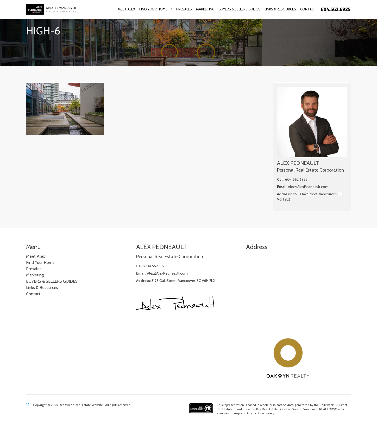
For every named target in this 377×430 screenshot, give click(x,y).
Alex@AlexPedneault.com (308, 186)
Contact (308, 9)
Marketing (205, 9)
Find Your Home (153, 9)
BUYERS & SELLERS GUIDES (239, 9)
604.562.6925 (296, 179)
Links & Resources (280, 9)
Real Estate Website (89, 405)
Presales (184, 9)
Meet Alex (126, 9)
